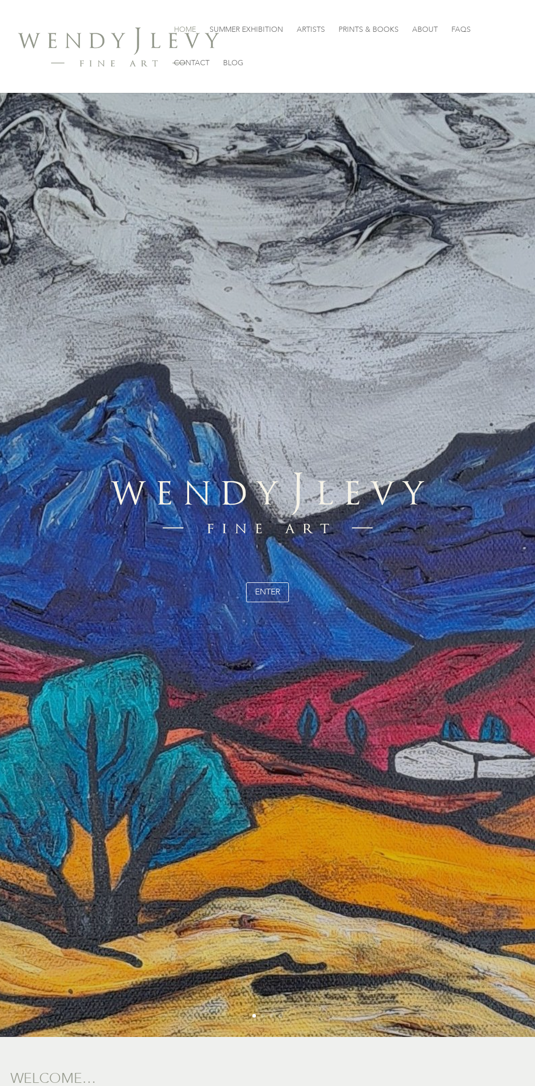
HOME (185, 30)
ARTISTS (311, 30)
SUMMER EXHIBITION (246, 30)
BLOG (233, 63)
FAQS (461, 30)
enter (267, 592)
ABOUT (425, 30)
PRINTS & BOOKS (369, 30)
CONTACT (192, 63)
